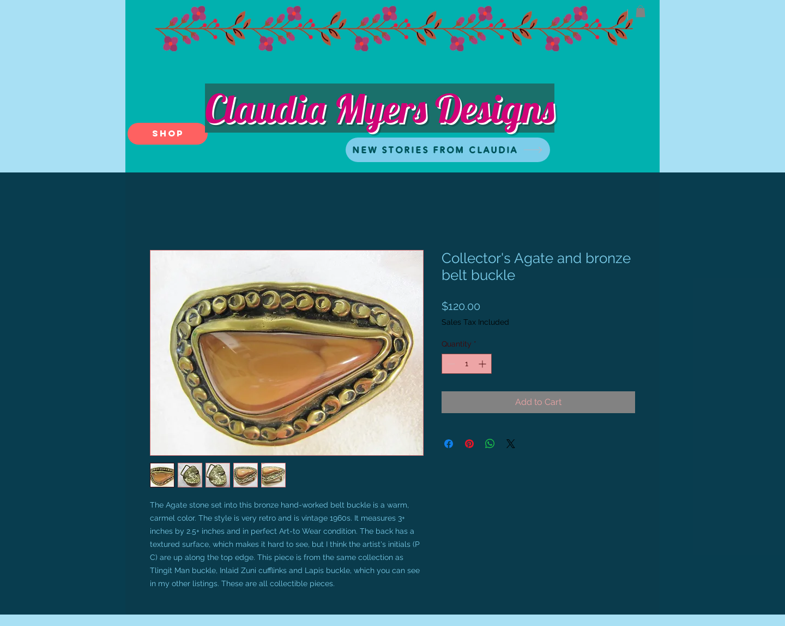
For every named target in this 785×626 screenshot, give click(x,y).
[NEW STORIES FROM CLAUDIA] (448, 150)
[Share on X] (510, 443)
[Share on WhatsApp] (490, 443)
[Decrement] (450, 363)
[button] (640, 11)
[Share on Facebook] (448, 443)
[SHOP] (168, 134)
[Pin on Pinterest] (469, 443)
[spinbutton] (466, 363)
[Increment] (483, 363)
